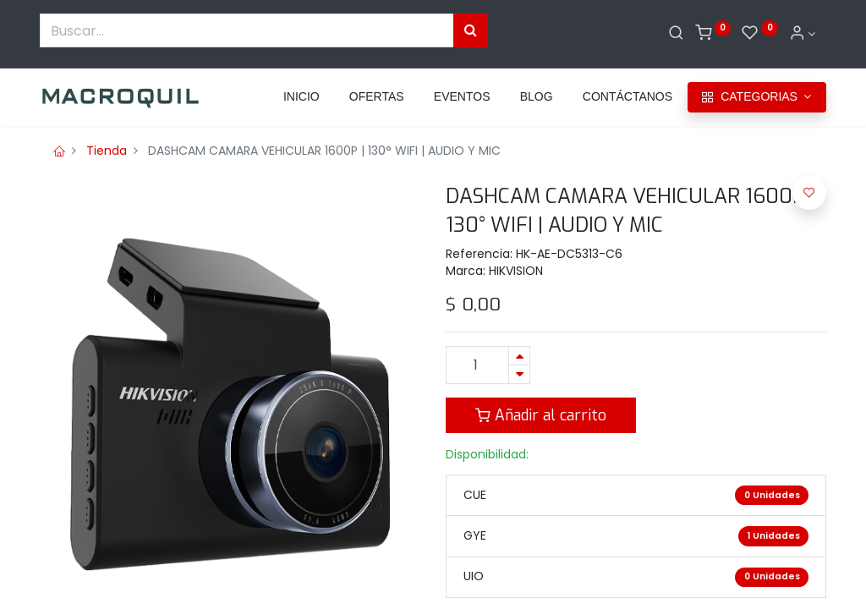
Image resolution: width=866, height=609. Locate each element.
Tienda (106, 150)
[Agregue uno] (519, 356)
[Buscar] (676, 33)
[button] (809, 193)
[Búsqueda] (470, 30)
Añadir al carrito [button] (540, 415)
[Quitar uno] (519, 374)
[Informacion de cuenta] (802, 33)
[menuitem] (301, 97)
